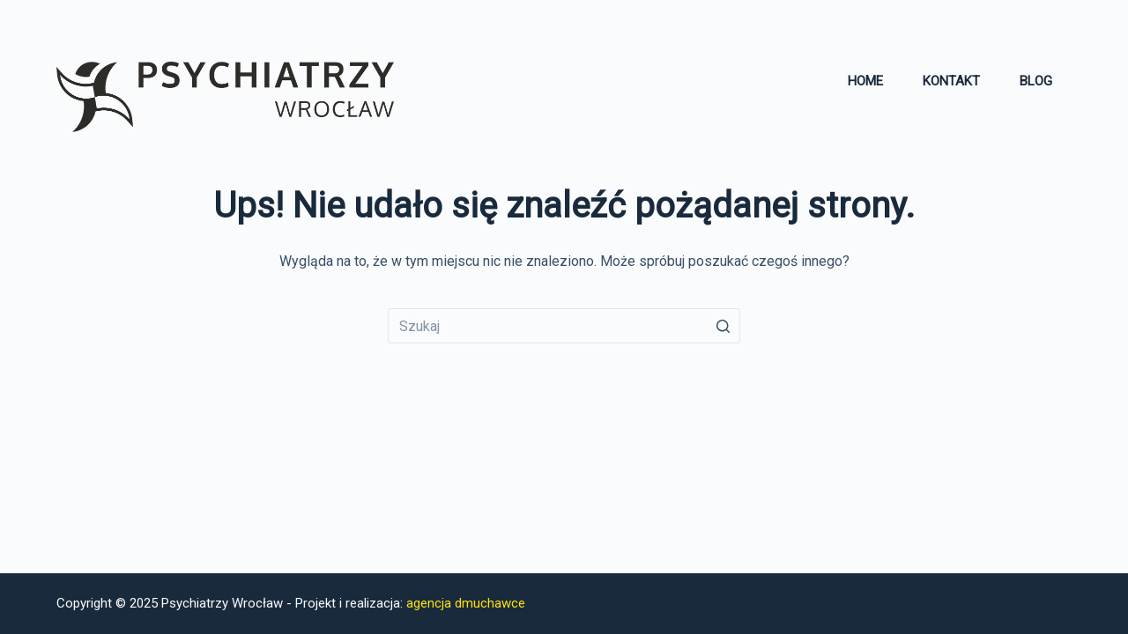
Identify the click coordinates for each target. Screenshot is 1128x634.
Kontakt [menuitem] (951, 81)
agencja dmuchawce (465, 603)
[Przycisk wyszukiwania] (722, 325)
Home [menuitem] (865, 81)
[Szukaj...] (564, 325)
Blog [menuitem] (1036, 81)
